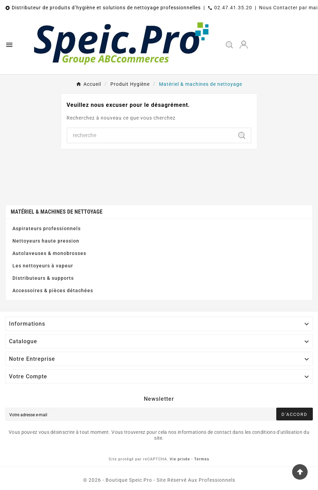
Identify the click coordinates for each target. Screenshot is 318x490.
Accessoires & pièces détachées (52, 290)
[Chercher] (150, 135)
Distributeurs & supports (43, 278)
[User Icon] (244, 45)
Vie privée (180, 459)
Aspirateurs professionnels (46, 228)
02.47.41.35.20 (233, 7)
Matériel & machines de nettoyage (56, 211)
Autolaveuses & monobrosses (49, 253)
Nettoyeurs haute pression (45, 241)
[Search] (241, 135)
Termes (201, 459)
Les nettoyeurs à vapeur (42, 265)
